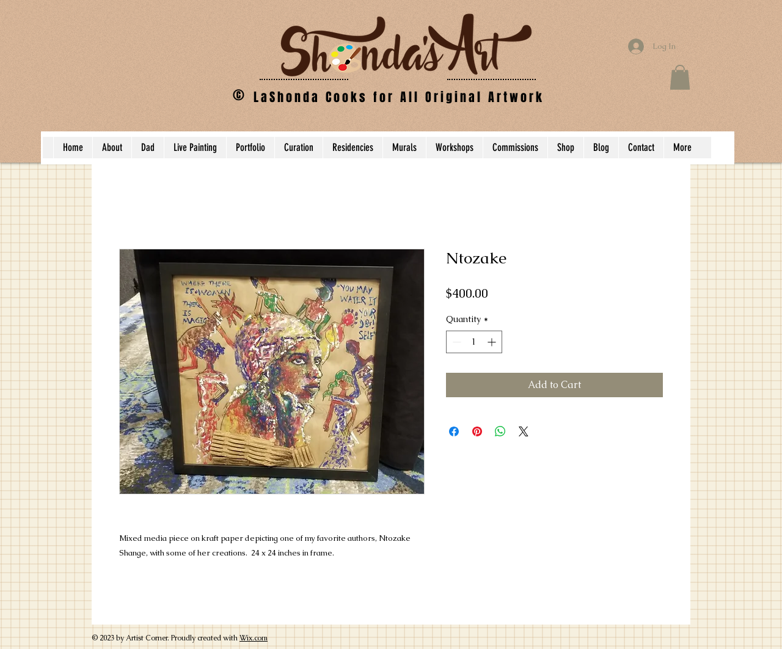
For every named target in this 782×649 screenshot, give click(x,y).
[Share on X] (523, 431)
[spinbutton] (474, 342)
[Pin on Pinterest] (477, 431)
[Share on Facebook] (454, 431)
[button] (680, 77)
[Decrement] (455, 342)
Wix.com (253, 638)
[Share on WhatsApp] (500, 431)
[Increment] (492, 342)
